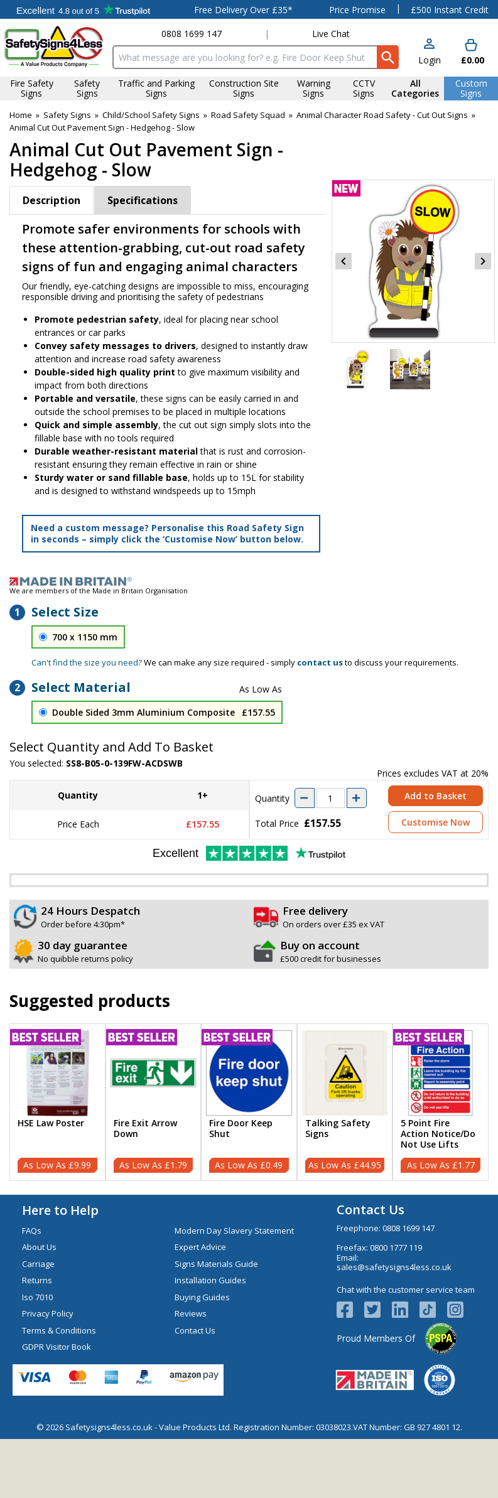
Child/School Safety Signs (151, 115)
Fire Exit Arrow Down (145, 1129)
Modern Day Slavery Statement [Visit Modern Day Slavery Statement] (234, 1230)
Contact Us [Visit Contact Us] (195, 1330)
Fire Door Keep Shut (241, 1129)
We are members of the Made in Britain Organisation (98, 590)
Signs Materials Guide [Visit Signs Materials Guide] (216, 1263)
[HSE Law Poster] (57, 1102)
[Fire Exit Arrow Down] (154, 1102)
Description (51, 200)
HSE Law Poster (51, 1123)
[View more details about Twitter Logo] (378, 1309)
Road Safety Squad (248, 115)
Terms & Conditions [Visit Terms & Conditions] (59, 1330)
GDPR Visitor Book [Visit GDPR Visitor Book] (56, 1346)
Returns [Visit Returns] (37, 1280)
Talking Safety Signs (338, 1129)
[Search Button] (388, 57)
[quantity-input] (331, 798)
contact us (320, 662)
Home (20, 115)
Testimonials (83, 9)
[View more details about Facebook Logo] (350, 1309)
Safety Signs (67, 115)
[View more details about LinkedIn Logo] (406, 1309)
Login (429, 60)
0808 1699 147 (191, 34)
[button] (429, 52)
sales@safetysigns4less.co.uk (394, 1267)
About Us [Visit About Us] (39, 1247)
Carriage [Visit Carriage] (38, 1263)
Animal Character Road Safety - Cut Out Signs (382, 115)
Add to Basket (435, 796)
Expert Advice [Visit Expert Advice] (200, 1247)
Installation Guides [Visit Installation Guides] (210, 1280)
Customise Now (435, 822)
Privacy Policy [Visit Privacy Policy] (47, 1313)
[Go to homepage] (54, 46)
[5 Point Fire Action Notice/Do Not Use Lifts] (440, 1102)
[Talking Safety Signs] (345, 1102)
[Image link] (249, 581)
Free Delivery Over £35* (243, 10)
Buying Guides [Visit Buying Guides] (202, 1297)
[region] (57, 1073)
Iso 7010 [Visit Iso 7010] (37, 1297)
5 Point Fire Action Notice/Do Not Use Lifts (438, 1134)
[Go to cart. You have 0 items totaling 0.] (471, 52)
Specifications (142, 200)
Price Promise (357, 10)
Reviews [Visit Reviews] (191, 1313)
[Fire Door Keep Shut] (249, 1102)
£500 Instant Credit (450, 10)
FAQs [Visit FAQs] (31, 1230)
